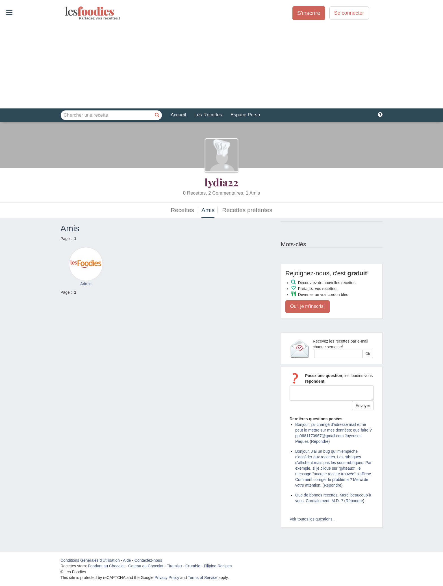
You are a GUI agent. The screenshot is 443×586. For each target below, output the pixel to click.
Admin (86, 284)
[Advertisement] (221, 64)
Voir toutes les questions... (313, 519)
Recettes (182, 210)
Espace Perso (245, 114)
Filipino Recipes (218, 566)
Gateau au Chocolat (146, 566)
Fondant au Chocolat (106, 566)
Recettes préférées (247, 210)
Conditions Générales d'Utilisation (90, 560)
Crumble (192, 566)
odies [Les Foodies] (65, 11)
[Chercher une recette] (157, 115)
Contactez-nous (148, 560)
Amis (208, 210)
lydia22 (221, 182)
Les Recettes (208, 114)
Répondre (320, 441)
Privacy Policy (167, 577)
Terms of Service (202, 577)
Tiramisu (174, 566)
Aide (127, 560)
